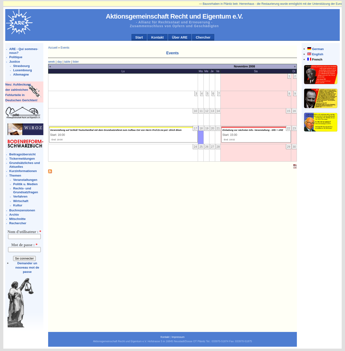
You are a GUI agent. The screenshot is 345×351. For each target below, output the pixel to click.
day (59, 61)
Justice (14, 61)
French (317, 59)
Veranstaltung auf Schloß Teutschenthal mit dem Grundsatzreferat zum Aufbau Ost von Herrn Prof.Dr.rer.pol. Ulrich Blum (116, 130)
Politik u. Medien (25, 184)
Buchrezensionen (22, 210)
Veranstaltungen (25, 180)
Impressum (178, 337)
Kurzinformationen (23, 171)
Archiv (14, 214)
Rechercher (17, 223)
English (317, 54)
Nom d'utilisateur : (24, 232)
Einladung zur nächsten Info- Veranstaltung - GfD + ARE (252, 130)
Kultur (17, 205)
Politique (15, 57)
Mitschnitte (17, 219)
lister (76, 61)
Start (139, 37)
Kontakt (157, 37)
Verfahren (20, 196)
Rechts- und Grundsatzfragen (25, 190)
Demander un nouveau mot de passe (27, 267)
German (318, 49)
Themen (15, 175)
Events (65, 47)
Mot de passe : (24, 245)
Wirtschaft (20, 201)
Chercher (203, 37)
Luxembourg (22, 70)
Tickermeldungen (22, 158)
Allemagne (21, 74)
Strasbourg (21, 66)
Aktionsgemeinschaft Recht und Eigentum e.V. (174, 16)
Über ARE (180, 37)
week (51, 61)
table (67, 61)
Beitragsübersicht (22, 154)
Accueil (52, 47)
